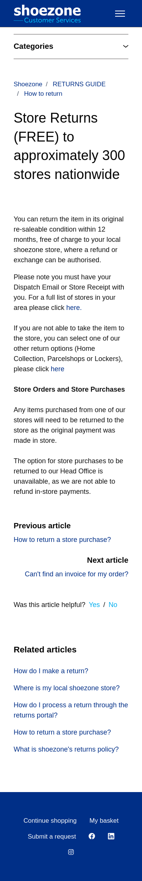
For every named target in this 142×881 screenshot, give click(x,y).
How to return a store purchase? (62, 539)
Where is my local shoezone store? (67, 688)
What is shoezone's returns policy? (66, 749)
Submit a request (52, 836)
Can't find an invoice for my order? (76, 574)
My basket (104, 820)
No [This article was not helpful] (113, 605)
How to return (43, 93)
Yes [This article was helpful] (94, 605)
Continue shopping (50, 820)
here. (74, 307)
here (57, 369)
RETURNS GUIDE (79, 84)
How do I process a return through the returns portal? (71, 710)
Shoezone (28, 84)
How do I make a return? (51, 671)
